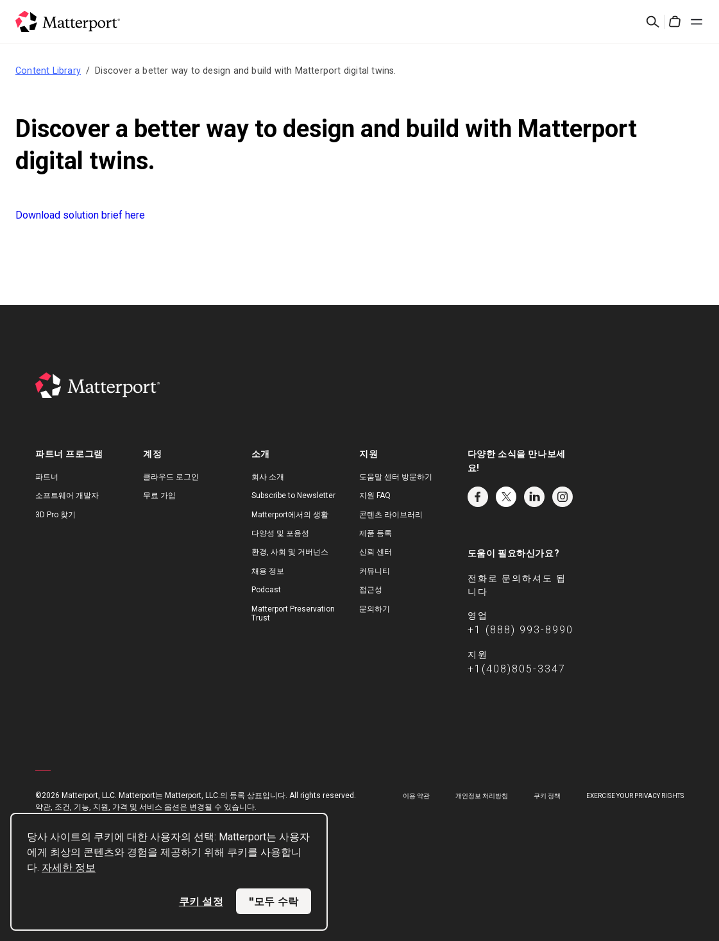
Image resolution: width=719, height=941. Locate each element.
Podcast (266, 589)
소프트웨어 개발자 (67, 495)
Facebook (478, 497)
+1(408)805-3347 (517, 669)
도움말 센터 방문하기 (395, 476)
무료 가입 (159, 495)
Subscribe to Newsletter (293, 495)
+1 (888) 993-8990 (520, 630)
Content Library (48, 70)
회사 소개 (267, 476)
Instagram (562, 497)
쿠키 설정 (201, 901)
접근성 (370, 589)
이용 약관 (416, 795)
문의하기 (374, 608)
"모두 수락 (273, 901)
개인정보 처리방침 (481, 795)
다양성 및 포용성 (280, 533)
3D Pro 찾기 (55, 514)
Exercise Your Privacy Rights (635, 795)
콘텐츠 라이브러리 (391, 514)
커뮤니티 (374, 571)
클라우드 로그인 (171, 476)
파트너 (46, 476)
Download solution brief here (80, 215)
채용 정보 (267, 571)
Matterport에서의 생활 (289, 514)
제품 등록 (375, 533)
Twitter (506, 497)
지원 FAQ (375, 495)
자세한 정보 (69, 868)
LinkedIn (534, 497)
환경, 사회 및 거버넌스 (289, 551)
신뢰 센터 (375, 551)
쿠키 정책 (547, 795)
